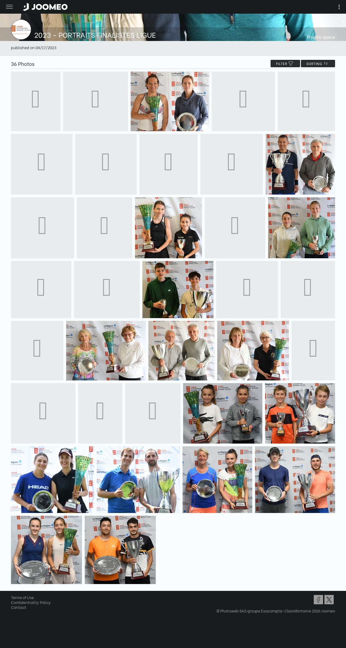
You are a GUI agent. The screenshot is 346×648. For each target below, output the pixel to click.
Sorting (318, 63)
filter (285, 63)
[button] (14, 620)
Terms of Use (22, 597)
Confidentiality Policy (31, 602)
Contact (18, 607)
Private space (321, 37)
